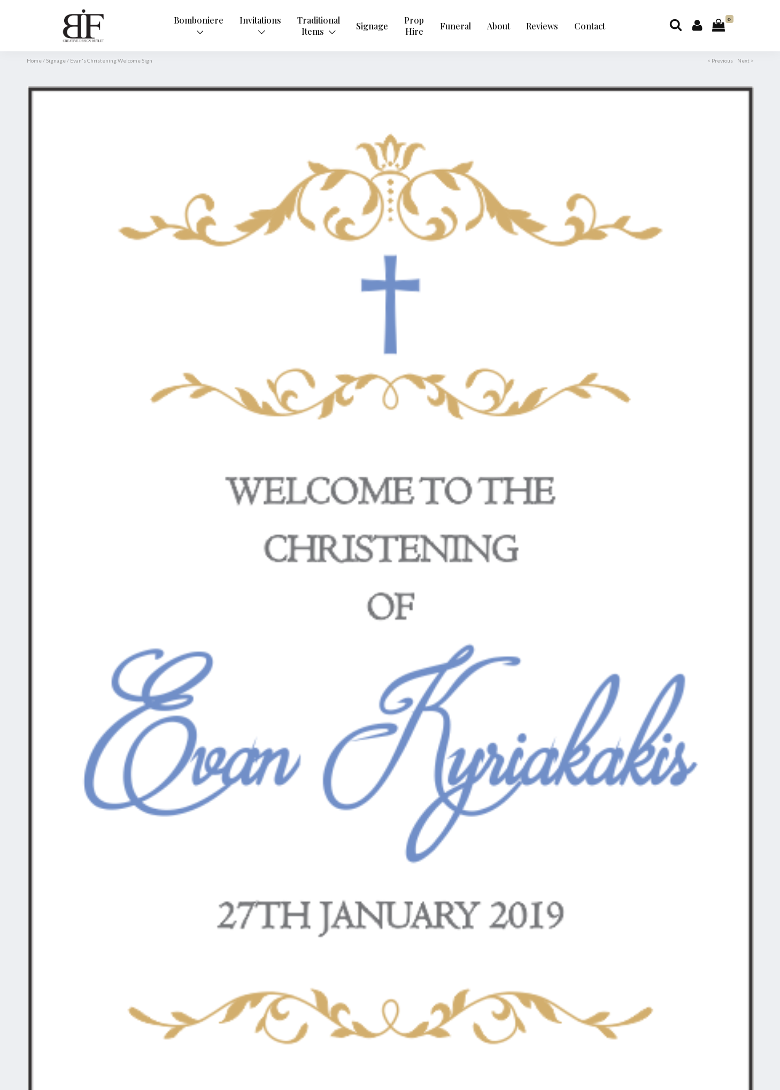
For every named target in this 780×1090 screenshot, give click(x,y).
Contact (589, 26)
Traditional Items (318, 25)
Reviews (542, 26)
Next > (745, 60)
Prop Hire (414, 25)
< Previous (720, 60)
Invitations (260, 24)
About (498, 26)
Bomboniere (198, 24)
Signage (372, 26)
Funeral (455, 26)
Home (34, 60)
